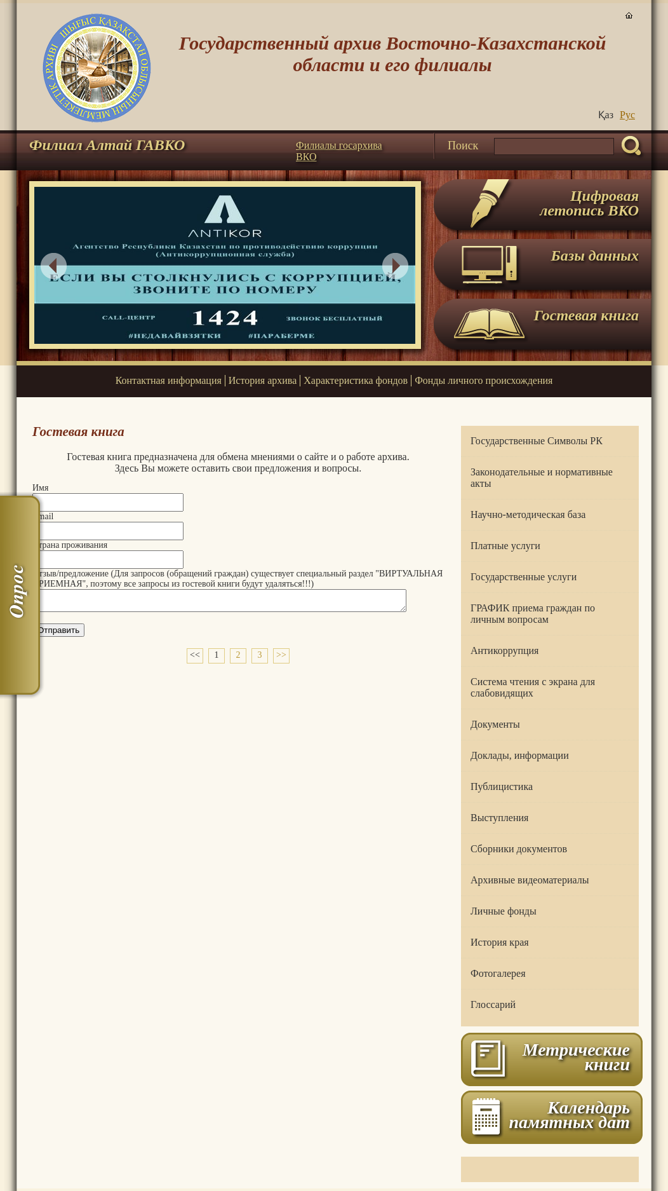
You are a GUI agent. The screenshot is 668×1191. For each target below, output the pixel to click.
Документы (495, 724)
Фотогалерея (498, 973)
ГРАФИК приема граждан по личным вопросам (533, 613)
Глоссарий (493, 1004)
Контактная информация (169, 380)
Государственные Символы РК (537, 440)
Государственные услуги (524, 576)
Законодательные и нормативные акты (542, 477)
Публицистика (502, 786)
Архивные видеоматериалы (530, 880)
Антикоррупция (504, 650)
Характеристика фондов (356, 380)
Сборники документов (519, 848)
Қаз (605, 114)
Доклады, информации (520, 755)
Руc (627, 114)
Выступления (499, 817)
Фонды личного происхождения (483, 380)
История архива (263, 380)
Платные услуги (505, 545)
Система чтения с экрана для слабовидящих (533, 687)
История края (500, 942)
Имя (40, 488)
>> (281, 659)
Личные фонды (504, 911)
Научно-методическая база (528, 514)
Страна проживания (69, 545)
